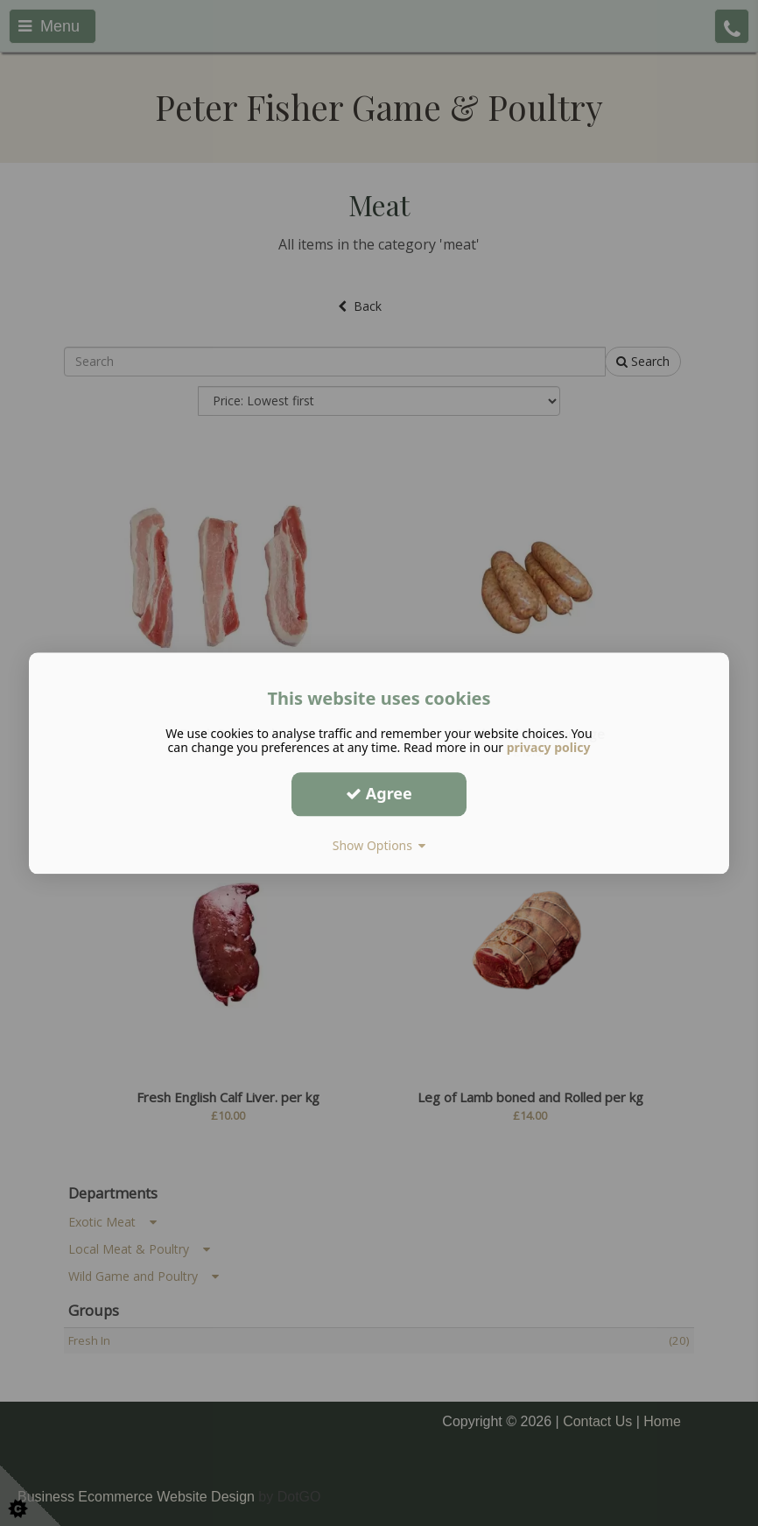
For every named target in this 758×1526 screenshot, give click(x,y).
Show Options (379, 845)
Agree (379, 793)
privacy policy (549, 747)
